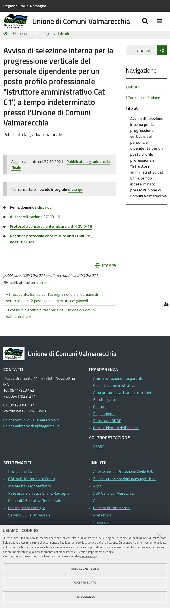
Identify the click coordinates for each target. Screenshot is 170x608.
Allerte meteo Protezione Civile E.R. (123, 482)
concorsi (43, 293)
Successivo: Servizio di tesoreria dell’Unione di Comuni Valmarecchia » (51, 324)
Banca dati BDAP (107, 432)
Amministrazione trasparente (118, 389)
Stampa (105, 276)
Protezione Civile (22, 482)
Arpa (97, 497)
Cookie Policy (88, 556)
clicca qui (75, 200)
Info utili (64, 44)
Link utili (133, 98)
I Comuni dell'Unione (143, 109)
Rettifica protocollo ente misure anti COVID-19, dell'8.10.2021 (51, 250)
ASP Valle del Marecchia (113, 504)
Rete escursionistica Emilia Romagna (38, 504)
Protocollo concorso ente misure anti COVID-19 (51, 237)
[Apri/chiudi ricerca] (145, 26)
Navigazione (141, 81)
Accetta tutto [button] (85, 582)
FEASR (99, 457)
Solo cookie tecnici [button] (85, 568)
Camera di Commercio (111, 519)
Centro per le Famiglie (26, 519)
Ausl (96, 511)
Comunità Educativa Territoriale (34, 511)
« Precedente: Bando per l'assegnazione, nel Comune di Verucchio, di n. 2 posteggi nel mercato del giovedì (52, 308)
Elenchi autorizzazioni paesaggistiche (124, 490)
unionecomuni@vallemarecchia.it (31, 431)
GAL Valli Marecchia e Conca (31, 490)
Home (6, 44)
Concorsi (100, 418)
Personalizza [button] (85, 596)
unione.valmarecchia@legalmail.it (31, 437)
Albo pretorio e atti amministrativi (122, 403)
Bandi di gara (104, 410)
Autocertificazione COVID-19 (35, 228)
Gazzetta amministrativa (114, 396)
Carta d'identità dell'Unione (116, 439)
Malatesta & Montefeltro (29, 497)
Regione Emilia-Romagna (24, 6)
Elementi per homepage (31, 44)
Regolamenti (104, 425)
